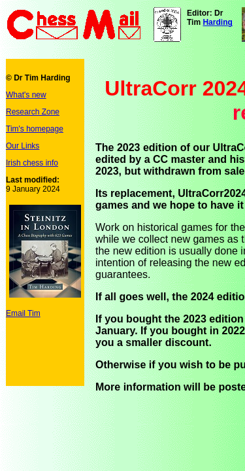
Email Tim (23, 313)
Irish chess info (32, 162)
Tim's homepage (34, 128)
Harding (217, 22)
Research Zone (32, 111)
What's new (26, 94)
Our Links (22, 145)
